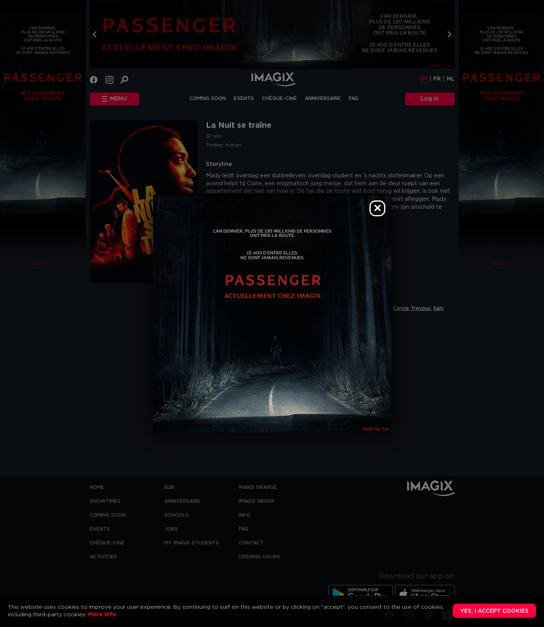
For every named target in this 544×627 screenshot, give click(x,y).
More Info (102, 614)
